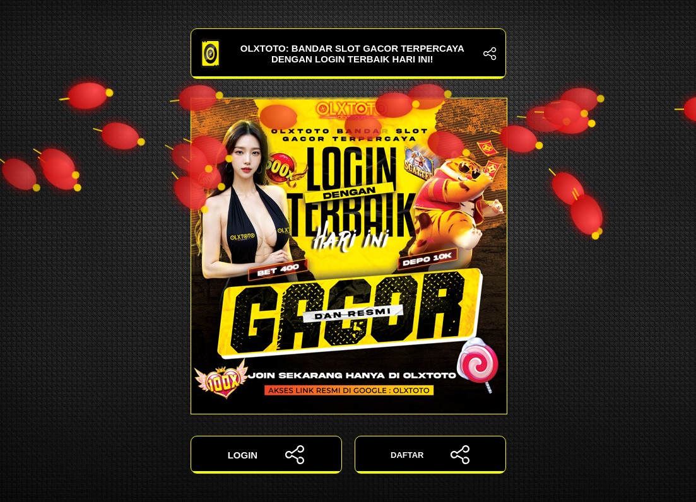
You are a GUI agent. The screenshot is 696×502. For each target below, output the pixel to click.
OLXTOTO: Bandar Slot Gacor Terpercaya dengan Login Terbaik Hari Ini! (348, 53)
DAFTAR (430, 454)
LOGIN (266, 454)
